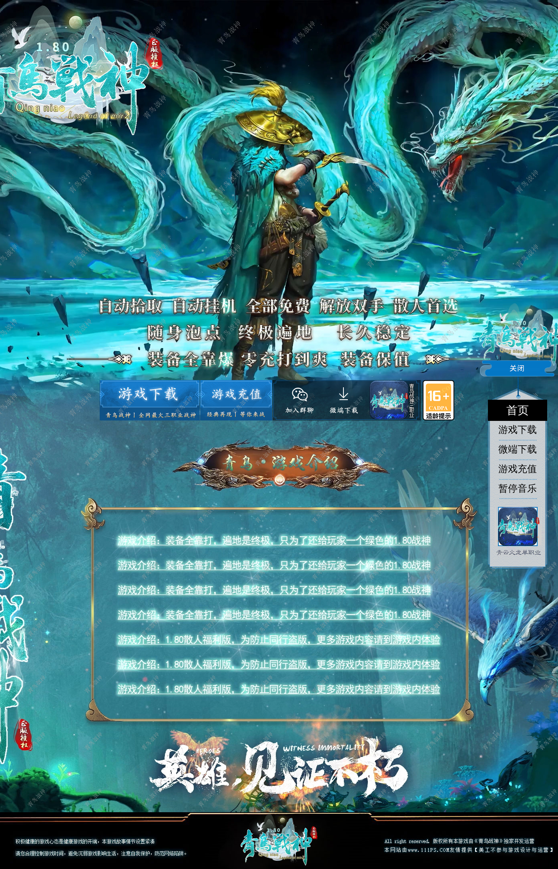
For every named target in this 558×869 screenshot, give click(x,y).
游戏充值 (236, 400)
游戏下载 (149, 400)
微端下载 (345, 398)
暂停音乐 (517, 488)
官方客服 (297, 400)
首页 (517, 410)
